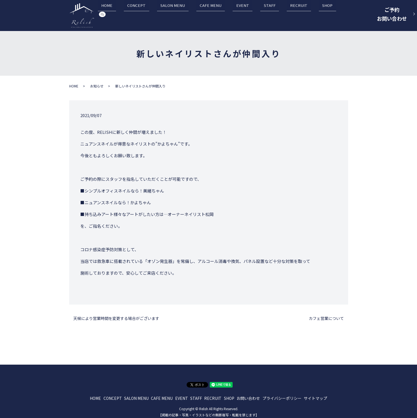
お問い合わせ (248, 395)
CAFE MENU (234, 14)
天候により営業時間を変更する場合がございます (116, 315)
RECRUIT (301, 14)
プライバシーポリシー (282, 395)
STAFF (279, 14)
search (340, 14)
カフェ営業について (326, 315)
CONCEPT (173, 14)
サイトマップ (315, 395)
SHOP (323, 14)
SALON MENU (203, 14)
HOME (150, 14)
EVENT (258, 14)
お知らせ (96, 82)
